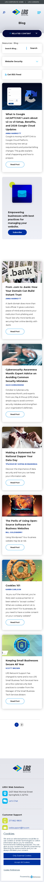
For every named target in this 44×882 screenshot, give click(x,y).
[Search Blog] (31, 48)
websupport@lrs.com (19, 828)
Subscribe (17, 232)
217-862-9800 (15, 821)
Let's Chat (13, 801)
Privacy (21, 861)
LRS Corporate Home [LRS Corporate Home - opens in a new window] (14, 2)
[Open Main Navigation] (39, 13)
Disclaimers (9, 861)
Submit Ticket (15, 835)
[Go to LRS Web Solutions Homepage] (20, 12)
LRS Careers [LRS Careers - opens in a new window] (33, 2)
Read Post (15, 165)
